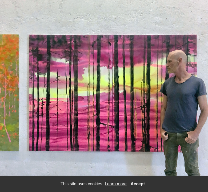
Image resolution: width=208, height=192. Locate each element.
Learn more (116, 184)
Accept (138, 184)
